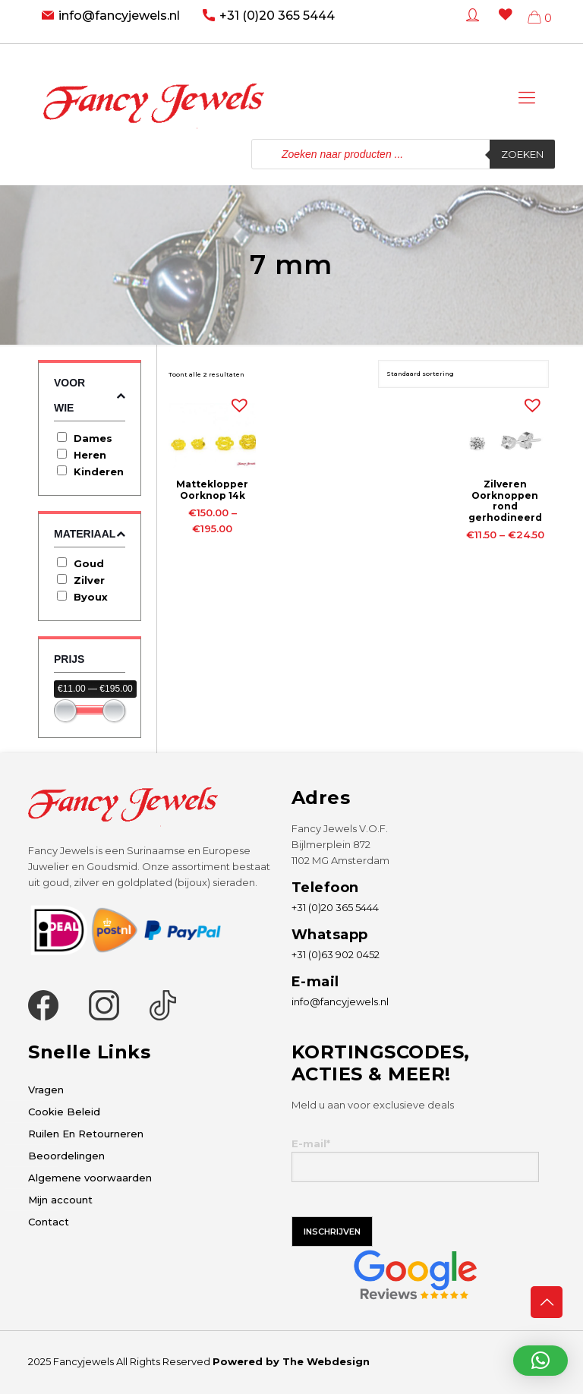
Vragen (46, 1089)
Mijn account (60, 1200)
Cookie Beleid (64, 1111)
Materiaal (89, 534)
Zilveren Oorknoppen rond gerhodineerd (505, 500)
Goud (89, 563)
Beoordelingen (66, 1156)
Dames (93, 438)
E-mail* (415, 1159)
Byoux (91, 597)
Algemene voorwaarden (90, 1178)
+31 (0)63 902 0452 (336, 954)
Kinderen (99, 471)
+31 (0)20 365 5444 (277, 15)
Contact (48, 1222)
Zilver (89, 580)
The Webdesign (326, 1361)
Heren (90, 455)
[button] (236, 401)
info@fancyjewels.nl (119, 15)
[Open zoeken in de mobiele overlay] (403, 154)
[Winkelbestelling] (463, 374)
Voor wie (89, 395)
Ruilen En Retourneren (85, 1134)
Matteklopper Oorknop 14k (212, 489)
